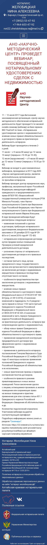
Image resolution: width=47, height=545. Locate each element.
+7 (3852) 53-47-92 (23, 20)
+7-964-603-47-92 (23, 24)
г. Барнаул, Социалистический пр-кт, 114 (23, 16)
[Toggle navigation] (23, 35)
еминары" (16, 421)
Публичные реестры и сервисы (22, 536)
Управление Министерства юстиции (19, 526)
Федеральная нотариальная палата (23, 514)
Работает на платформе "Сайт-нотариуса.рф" (27, 544)
